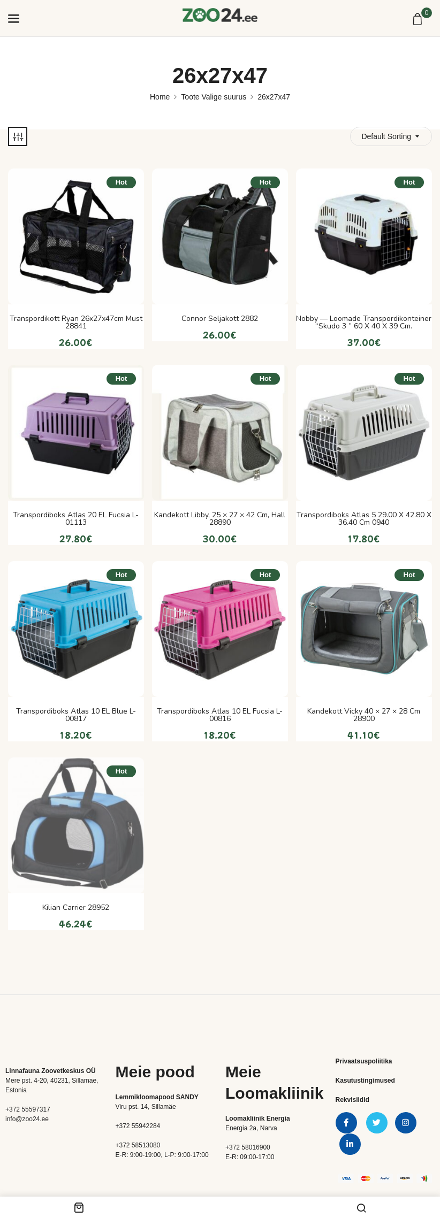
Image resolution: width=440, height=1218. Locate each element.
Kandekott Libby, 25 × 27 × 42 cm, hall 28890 (219, 518)
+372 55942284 (138, 1126)
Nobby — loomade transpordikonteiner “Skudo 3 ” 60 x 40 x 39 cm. (363, 322)
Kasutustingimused (365, 1080)
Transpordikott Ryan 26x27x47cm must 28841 (76, 322)
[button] (419, 20)
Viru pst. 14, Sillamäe (146, 1106)
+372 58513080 (138, 1145)
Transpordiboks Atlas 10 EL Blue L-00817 (76, 715)
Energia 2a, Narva (251, 1128)
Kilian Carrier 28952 (75, 907)
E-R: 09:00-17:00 (249, 1157)
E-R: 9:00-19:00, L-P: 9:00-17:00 (162, 1155)
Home (160, 97)
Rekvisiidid (352, 1100)
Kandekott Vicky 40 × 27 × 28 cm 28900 (363, 715)
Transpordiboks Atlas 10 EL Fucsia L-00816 (220, 715)
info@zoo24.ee (27, 1119)
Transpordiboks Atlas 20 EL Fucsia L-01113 (76, 518)
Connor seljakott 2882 (219, 319)
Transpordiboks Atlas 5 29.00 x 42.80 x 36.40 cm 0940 (364, 518)
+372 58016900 (247, 1147)
